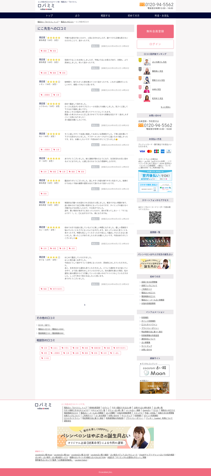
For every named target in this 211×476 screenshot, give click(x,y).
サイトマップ (146, 346)
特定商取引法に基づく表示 (151, 331)
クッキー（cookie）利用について (159, 418)
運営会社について (148, 339)
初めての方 (133, 15)
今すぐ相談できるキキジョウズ (76, 410)
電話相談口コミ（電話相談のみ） (51, 333)
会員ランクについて (149, 285)
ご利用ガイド (146, 289)
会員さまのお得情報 (149, 282)
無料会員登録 (155, 31)
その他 (46, 358)
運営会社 (67, 420)
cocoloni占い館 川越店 (99, 454)
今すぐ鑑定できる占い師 (121, 407)
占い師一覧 (158, 407)
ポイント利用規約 (148, 321)
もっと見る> (166, 107)
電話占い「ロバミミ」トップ (48, 22)
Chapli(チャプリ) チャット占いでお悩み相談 (156, 454)
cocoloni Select (81, 460)
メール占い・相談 (133, 410)
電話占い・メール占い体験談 (152, 300)
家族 (54, 51)
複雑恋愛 (97, 348)
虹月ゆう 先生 (157, 98)
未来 (73, 248)
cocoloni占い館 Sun (61, 454)
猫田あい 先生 (157, 71)
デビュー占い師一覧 (116, 410)
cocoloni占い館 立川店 (80, 454)
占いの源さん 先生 (159, 62)
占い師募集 (145, 342)
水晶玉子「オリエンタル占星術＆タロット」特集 (126, 457)
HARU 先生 (156, 89)
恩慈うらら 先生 (158, 80)
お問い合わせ (146, 349)
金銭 (45, 73)
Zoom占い (147, 410)
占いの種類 (110, 413)
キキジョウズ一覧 (98, 410)
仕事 (57, 95)
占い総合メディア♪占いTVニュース (123, 454)
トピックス (138, 413)
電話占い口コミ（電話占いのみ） (51, 329)
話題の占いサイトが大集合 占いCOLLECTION (88, 457)
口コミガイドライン (149, 324)
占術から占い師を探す (142, 407)
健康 (45, 51)
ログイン (155, 44)
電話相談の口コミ (148, 296)
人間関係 (46, 95)
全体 (45, 171)
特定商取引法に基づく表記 (92, 418)
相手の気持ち (57, 289)
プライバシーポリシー (150, 328)
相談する (105, 15)
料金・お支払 (162, 15)
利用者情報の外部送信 (150, 335)
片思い (66, 348)
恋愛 (77, 348)
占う (77, 15)
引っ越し (116, 353)
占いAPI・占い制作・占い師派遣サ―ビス (51, 457)
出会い (55, 348)
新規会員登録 (94, 407)
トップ (49, 15)
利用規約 (144, 317)
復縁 (45, 289)
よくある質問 (100, 415)
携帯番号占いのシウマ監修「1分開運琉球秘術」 (54, 460)
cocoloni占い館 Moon (43, 454)
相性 (45, 353)
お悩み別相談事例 (148, 303)
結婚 (54, 171)
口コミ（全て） (44, 325)
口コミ (156, 410)
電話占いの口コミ (67, 22)
